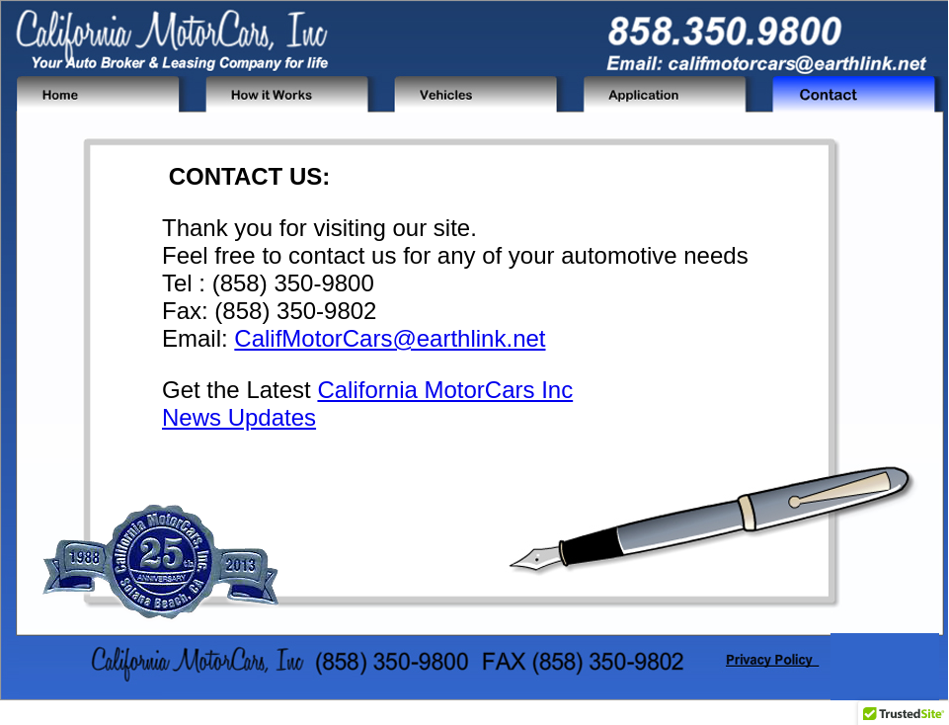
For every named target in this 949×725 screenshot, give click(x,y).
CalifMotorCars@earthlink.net (389, 338)
